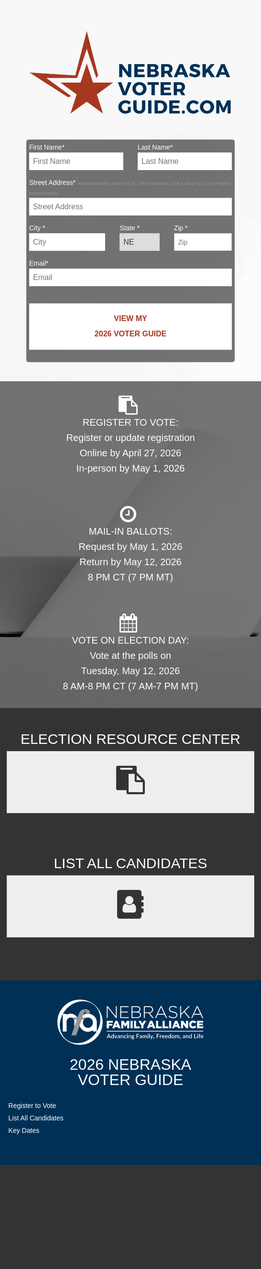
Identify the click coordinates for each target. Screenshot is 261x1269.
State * (140, 237)
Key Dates (24, 1130)
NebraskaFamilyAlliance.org (130, 1022)
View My (130, 328)
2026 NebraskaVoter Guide (130, 1072)
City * (67, 237)
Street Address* (130, 197)
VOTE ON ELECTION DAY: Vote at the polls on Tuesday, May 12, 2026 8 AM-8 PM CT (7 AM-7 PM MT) (130, 652)
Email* (130, 272)
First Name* (76, 156)
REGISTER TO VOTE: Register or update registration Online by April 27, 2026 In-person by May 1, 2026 (130, 434)
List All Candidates (36, 1118)
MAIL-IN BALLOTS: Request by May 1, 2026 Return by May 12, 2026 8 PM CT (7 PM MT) (131, 543)
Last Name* (185, 156)
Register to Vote (32, 1105)
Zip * (203, 237)
